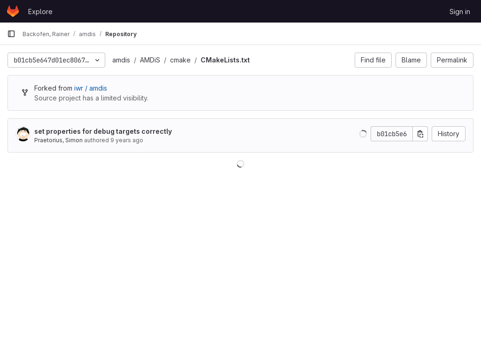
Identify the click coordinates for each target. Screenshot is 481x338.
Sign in (460, 11)
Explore (40, 11)
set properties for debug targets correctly (103, 131)
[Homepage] (13, 11)
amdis (121, 60)
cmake (180, 60)
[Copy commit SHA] (420, 133)
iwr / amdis (90, 88)
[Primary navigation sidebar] (11, 33)
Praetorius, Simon (58, 140)
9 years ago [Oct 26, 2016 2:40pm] (126, 140)
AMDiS (150, 60)
